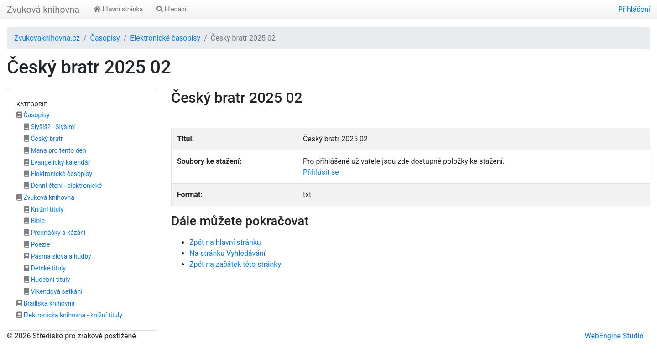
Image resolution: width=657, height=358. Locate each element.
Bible (34, 220)
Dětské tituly (45, 268)
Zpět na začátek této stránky (235, 264)
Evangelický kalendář (57, 162)
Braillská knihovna (45, 303)
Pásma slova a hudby (57, 256)
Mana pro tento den (55, 150)
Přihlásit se (321, 172)
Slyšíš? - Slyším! (50, 126)
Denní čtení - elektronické (63, 185)
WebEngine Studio (613, 336)
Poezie (37, 244)
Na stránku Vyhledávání (227, 253)
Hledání (171, 9)
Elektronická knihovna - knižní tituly (69, 315)
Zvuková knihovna (43, 9)
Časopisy (105, 38)
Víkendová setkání (53, 291)
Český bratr (43, 138)
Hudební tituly (47, 279)
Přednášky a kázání (55, 232)
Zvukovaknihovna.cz (47, 38)
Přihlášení (634, 9)
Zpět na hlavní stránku (225, 242)
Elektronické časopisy (165, 38)
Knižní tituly (43, 209)
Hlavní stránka (118, 9)
